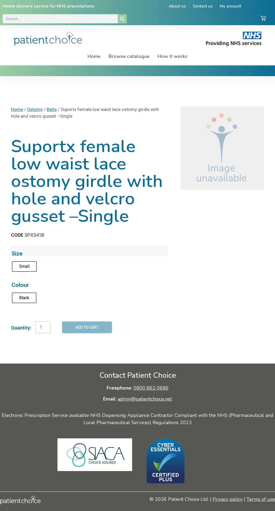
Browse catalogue (129, 56)
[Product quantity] (43, 327)
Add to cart (87, 327)
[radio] (24, 266)
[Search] (122, 18)
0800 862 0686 (151, 388)
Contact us (203, 6)
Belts (52, 109)
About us (177, 6)
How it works (172, 56)
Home (94, 56)
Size (17, 253)
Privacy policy (228, 499)
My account (230, 6)
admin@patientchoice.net (145, 399)
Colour (20, 285)
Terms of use (261, 499)
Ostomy (35, 109)
